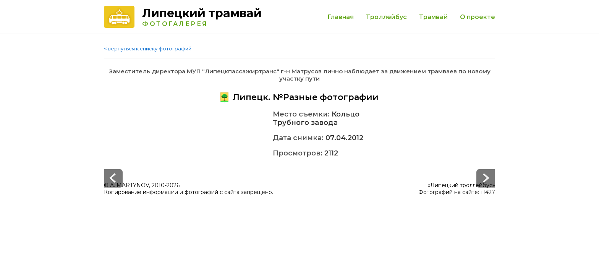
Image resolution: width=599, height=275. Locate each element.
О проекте (477, 17)
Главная (340, 17)
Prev (485, 178)
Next (113, 178)
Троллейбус (386, 17)
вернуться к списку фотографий (149, 48)
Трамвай (433, 17)
